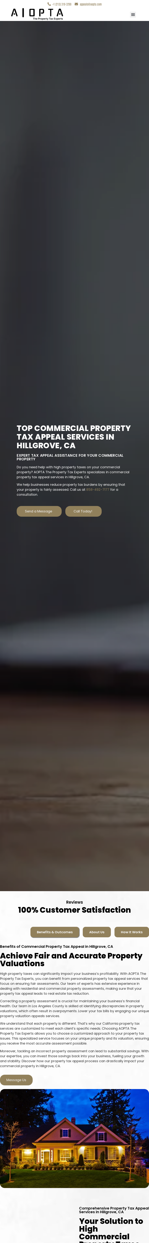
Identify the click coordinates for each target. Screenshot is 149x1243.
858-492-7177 (97, 489)
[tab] (54, 932)
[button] (133, 15)
